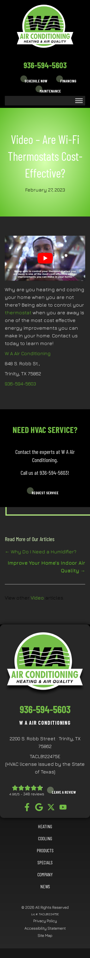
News (45, 886)
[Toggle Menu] (79, 100)
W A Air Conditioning (28, 353)
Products (45, 850)
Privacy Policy (45, 921)
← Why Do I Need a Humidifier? (40, 551)
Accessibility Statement (45, 928)
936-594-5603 (45, 65)
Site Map (45, 935)
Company (45, 874)
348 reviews (33, 794)
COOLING (45, 838)
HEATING (45, 826)
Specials (45, 862)
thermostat (18, 312)
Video (37, 597)
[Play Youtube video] (45, 258)
